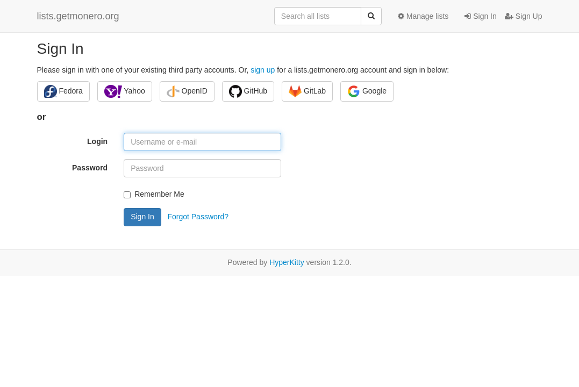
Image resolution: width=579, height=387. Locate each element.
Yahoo (124, 91)
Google (367, 91)
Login (97, 141)
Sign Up (523, 16)
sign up (263, 70)
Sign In (480, 16)
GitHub (248, 91)
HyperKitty (286, 262)
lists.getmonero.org (78, 16)
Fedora (63, 91)
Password (90, 167)
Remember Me (154, 194)
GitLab (307, 91)
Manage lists (423, 16)
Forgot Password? (197, 216)
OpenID (187, 91)
